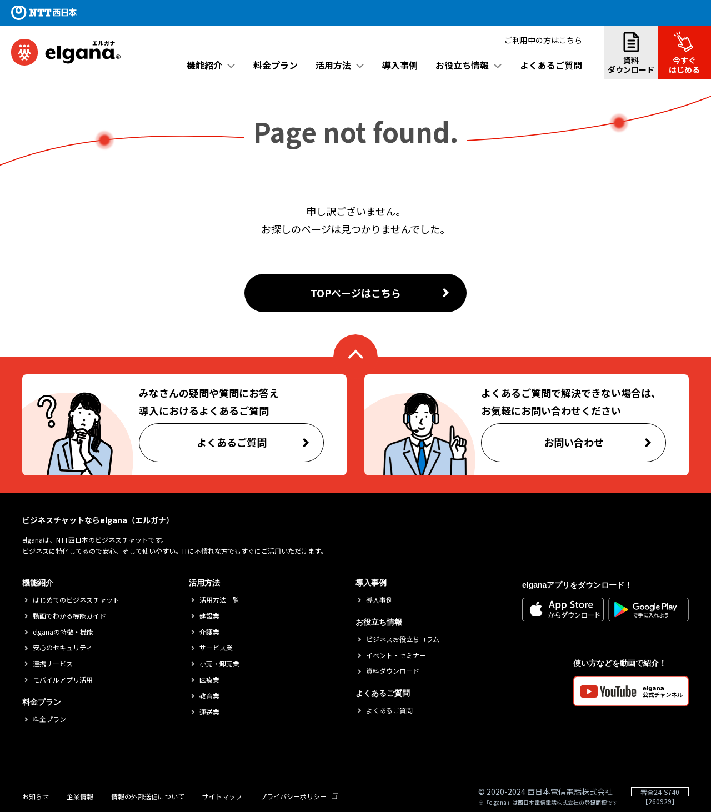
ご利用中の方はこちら (543, 39)
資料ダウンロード (631, 53)
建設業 (209, 615)
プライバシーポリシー (299, 796)
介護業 (209, 632)
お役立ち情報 (462, 65)
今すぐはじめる (690, 53)
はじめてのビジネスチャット (76, 599)
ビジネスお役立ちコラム (402, 639)
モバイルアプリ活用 (63, 679)
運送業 (209, 712)
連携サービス (53, 663)
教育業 (209, 695)
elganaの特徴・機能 (63, 632)
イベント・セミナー (396, 655)
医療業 (209, 679)
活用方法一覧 (219, 599)
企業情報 (80, 796)
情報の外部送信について (147, 796)
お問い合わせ (605, 445)
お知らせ (35, 796)
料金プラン (275, 65)
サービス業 (216, 647)
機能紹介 (204, 65)
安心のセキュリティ (62, 647)
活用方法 (333, 65)
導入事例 (400, 65)
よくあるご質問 (551, 65)
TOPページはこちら (380, 292)
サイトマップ (222, 796)
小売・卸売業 (219, 663)
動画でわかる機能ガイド (69, 615)
